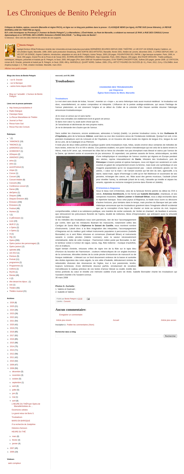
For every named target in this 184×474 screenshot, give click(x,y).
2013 (12, 350)
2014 (12, 346)
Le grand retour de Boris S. (23, 413)
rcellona (12, 269)
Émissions (13, 205)
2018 (12, 332)
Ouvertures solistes (20, 410)
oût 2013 (13, 253)
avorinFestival (15, 167)
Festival (12, 208)
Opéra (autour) (15, 246)
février (15, 440)
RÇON (12, 272)
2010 (12, 361)
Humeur (12, 211)
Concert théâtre (15, 180)
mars (14, 436)
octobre (15, 379)
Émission (13, 202)
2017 (12, 335)
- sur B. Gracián (15, 80)
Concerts (67, 301)
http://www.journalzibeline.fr (20, 108)
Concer (12, 173)
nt (10, 234)
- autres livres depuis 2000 (20, 86)
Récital (12, 275)
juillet (14, 390)
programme (14, 262)
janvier (15, 443)
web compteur (14, 463)
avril (14, 401)
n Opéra (12, 227)
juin (14, 393)
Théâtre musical (16, 291)
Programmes (14, 266)
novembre (16, 375)
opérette (12, 250)
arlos (11, 164)
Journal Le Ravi (15, 120)
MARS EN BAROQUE (21, 421)
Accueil (116, 320)
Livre (11, 221)
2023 (12, 313)
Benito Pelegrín (27, 45)
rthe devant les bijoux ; (18, 282)
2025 (12, 306)
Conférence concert (17, 186)
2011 (12, 357)
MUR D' (12, 224)
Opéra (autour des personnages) (22, 243)
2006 (12, 452)
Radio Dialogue (15, 111)
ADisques (13, 154)
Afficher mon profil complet (16, 68)
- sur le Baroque (16, 83)
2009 (12, 365)
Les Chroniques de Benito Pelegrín (61, 12)
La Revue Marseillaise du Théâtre (23, 117)
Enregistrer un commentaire (70, 315)
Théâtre (12, 288)
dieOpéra (13, 192)
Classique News (16, 114)
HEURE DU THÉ (19, 432)
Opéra (12, 240)
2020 (12, 324)
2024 (12, 310)
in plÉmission (14, 218)
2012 (12, 354)
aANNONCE (14, 148)
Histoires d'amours (19, 428)
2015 (12, 343)
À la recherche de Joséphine (23, 424)
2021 (12, 321)
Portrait (12, 259)
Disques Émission (16, 199)
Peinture (12, 256)
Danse (12, 189)
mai (14, 397)
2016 (12, 339)
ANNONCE (14, 157)
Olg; (11, 237)
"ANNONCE (14, 141)
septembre (17, 382)
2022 (12, 317)
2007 (12, 448)
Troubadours (17, 417)
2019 (12, 328)
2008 (12, 368)
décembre (16, 371)
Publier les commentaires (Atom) (80, 325)
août (14, 386)
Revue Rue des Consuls (19, 127)
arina (11, 161)
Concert (12, 176)
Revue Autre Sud (16, 124)
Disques (12, 196)
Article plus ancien (168, 320)
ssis (11, 285)
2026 (12, 302)
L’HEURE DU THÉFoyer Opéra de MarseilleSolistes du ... (26, 405)
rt (9, 278)
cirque (12, 170)
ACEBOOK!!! (14, 151)
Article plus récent (63, 320)
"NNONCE (13, 145)
